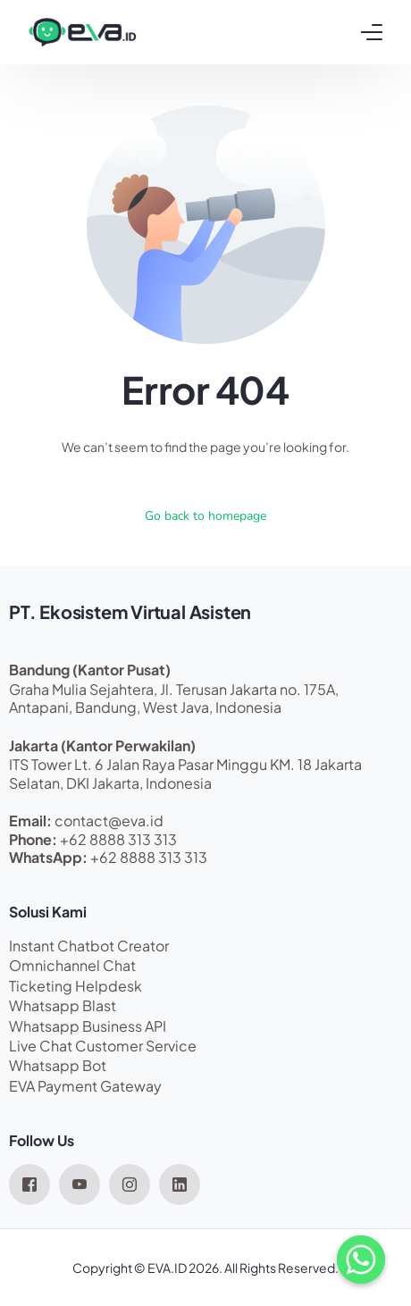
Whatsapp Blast (62, 1005)
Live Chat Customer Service (103, 1045)
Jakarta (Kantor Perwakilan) (102, 745)
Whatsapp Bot (57, 1065)
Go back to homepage (205, 515)
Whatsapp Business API (87, 1026)
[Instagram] (130, 1182)
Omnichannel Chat (72, 965)
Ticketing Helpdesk (75, 985)
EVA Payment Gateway (85, 1085)
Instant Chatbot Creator (89, 945)
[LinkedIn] (180, 1182)
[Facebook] (29, 1182)
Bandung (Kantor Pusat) (90, 669)
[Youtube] (80, 1182)
